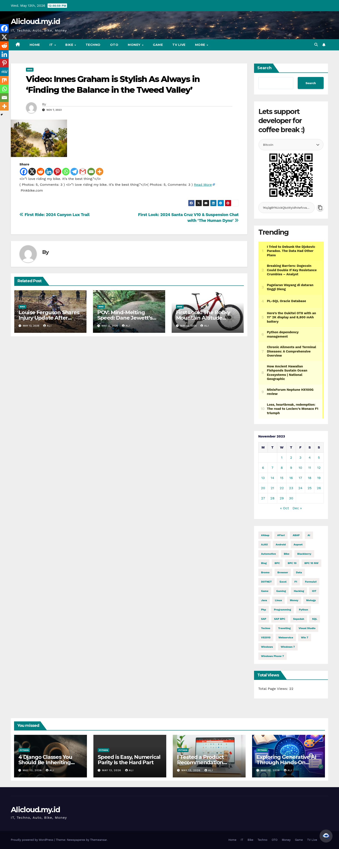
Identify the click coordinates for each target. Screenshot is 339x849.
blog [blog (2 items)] (264, 563)
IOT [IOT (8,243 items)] (314, 591)
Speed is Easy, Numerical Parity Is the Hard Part (129, 760)
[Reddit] (40, 171)
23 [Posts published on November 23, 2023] (291, 488)
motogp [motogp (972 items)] (311, 600)
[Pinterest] (57, 171)
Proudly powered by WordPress (32, 839)
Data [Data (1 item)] (299, 572)
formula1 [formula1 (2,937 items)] (311, 581)
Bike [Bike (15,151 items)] (286, 553)
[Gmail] (82, 171)
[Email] (91, 171)
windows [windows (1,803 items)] (267, 646)
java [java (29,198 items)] (264, 600)
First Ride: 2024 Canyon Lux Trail (54, 214)
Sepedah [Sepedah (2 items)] (298, 618)
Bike (69, 45)
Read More (203, 185)
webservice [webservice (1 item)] (285, 637)
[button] (316, 45)
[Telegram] (74, 171)
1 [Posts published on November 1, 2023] (281, 457)
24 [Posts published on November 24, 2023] (300, 488)
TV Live (178, 45)
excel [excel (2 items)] (283, 581)
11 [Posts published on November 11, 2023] (309, 468)
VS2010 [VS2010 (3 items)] (266, 637)
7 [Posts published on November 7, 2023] (272, 468)
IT (52, 45)
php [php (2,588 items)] (263, 609)
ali (47, 325)
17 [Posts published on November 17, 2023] (300, 478)
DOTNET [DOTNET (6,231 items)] (266, 581)
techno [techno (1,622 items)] (265, 628)
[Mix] (4, 80)
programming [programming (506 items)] (282, 609)
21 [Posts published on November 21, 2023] (272, 488)
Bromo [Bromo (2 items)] (265, 572)
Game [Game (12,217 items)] (265, 591)
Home (35, 45)
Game (158, 45)
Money (134, 45)
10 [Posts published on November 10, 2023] (300, 468)
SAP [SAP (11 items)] (263, 618)
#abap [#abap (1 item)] (265, 535)
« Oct (284, 508)
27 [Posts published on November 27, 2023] (263, 498)
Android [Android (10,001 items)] (281, 544)
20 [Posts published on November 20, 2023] (263, 488)
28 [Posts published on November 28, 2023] (272, 498)
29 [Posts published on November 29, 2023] (282, 498)
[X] (32, 171)
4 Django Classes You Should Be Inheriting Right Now (45, 762)
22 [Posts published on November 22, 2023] (282, 488)
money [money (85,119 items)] (294, 600)
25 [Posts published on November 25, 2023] (310, 488)
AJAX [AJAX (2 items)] (264, 544)
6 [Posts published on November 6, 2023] (263, 468)
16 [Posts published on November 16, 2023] (291, 478)
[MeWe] (4, 71)
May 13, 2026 (33, 770)
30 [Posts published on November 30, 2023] (291, 498)
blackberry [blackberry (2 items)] (304, 553)
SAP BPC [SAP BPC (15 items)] (279, 618)
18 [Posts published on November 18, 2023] (309, 478)
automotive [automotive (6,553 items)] (268, 553)
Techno (93, 45)
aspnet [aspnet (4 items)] (298, 544)
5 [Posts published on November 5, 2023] (319, 457)
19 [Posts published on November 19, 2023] (319, 478)
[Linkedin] (49, 171)
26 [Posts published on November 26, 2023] (319, 488)
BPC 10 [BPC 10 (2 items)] (292, 563)
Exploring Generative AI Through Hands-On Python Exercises (286, 762)
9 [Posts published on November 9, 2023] (291, 468)
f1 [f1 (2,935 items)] (295, 581)
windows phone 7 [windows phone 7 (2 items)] (272, 656)
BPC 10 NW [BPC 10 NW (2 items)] (311, 563)
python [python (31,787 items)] (303, 609)
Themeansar (98, 839)
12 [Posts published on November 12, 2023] (319, 468)
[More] (99, 171)
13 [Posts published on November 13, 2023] (263, 478)
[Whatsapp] (66, 171)
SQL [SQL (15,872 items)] (314, 618)
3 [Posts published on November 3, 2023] (300, 457)
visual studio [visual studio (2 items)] (307, 628)
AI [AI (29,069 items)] (309, 535)
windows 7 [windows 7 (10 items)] (288, 646)
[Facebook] (23, 171)
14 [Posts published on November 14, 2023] (272, 478)
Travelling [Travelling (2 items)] (284, 628)
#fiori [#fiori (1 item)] (281, 535)
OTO (114, 45)
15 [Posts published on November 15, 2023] (281, 478)
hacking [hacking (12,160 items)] (299, 591)
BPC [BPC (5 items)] (277, 563)
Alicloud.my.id (35, 21)
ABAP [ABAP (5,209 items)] (296, 535)
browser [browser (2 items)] (282, 572)
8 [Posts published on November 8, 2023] (282, 468)
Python (24, 750)
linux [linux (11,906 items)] (278, 600)
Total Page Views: (273, 689)
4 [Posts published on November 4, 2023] (310, 457)
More (200, 45)
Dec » (297, 508)
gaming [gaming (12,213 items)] (281, 591)
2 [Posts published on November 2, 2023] (291, 457)
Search (264, 68)
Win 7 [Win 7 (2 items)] (304, 637)
